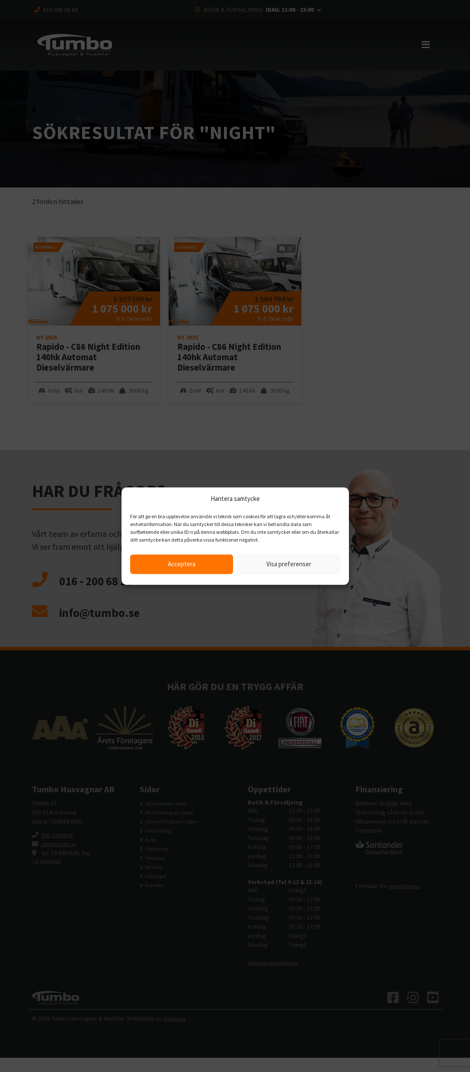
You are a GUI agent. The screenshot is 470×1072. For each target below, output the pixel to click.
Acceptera (181, 564)
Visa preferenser (288, 564)
